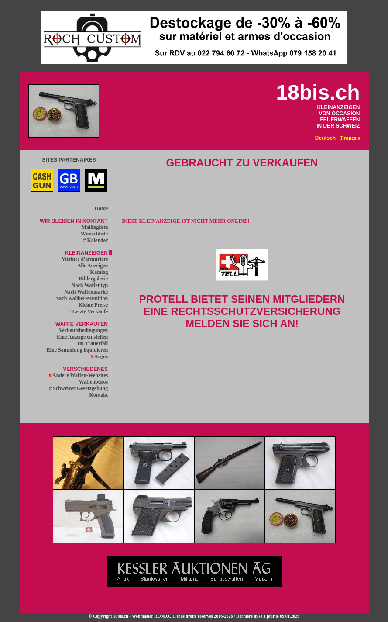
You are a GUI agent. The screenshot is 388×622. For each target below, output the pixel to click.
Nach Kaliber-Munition (83, 298)
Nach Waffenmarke (88, 292)
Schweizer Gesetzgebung (80, 388)
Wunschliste (96, 234)
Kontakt (100, 395)
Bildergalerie (95, 279)
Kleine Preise (95, 305)
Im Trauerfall (94, 343)
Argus (101, 356)
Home (103, 208)
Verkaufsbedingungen (85, 330)
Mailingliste (97, 227)
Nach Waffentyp (92, 285)
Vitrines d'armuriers (87, 259)
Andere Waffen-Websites (80, 375)
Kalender (97, 240)
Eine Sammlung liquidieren (79, 350)
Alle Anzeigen (94, 266)
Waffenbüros (95, 382)
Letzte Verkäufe (90, 311)
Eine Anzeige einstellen (84, 337)
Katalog (101, 272)
